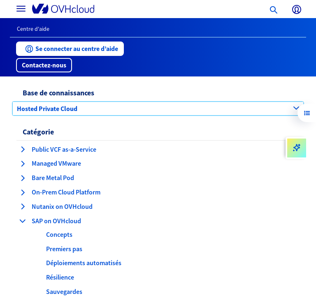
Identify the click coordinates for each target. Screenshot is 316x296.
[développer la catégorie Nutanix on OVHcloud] (23, 206)
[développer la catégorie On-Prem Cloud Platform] (23, 192)
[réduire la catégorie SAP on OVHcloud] (23, 221)
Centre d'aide (33, 28)
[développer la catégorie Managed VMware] (23, 164)
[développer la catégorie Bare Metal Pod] (23, 178)
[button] (70, 49)
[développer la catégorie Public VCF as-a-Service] (23, 149)
